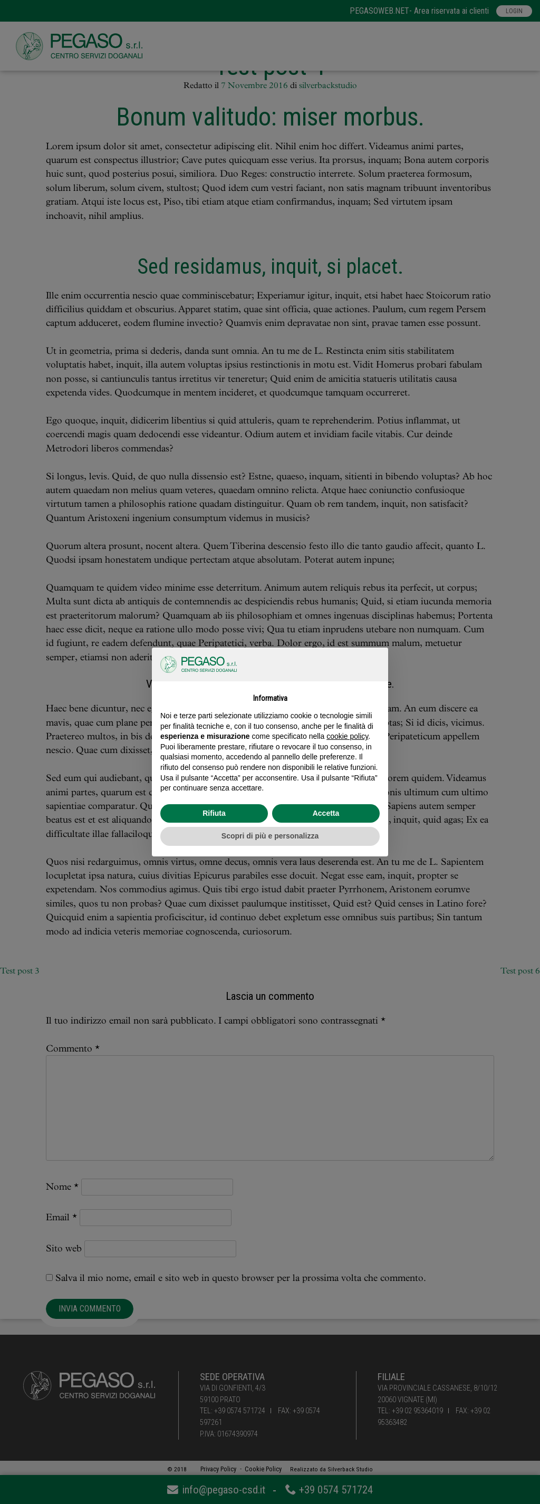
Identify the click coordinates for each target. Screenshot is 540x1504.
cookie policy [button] (347, 736)
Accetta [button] (326, 813)
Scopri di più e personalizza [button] (270, 836)
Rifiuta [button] (214, 813)
